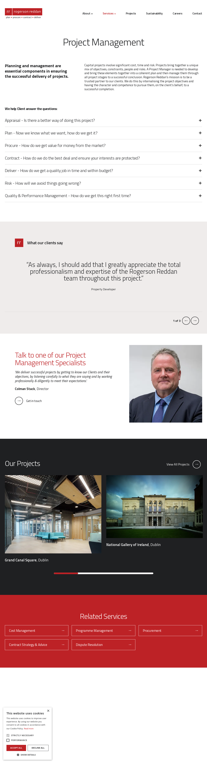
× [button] (48, 711)
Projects (131, 13)
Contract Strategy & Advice (36, 644)
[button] (27, 755)
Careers (177, 13)
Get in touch (28, 401)
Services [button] (109, 13)
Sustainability (154, 13)
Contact (197, 13)
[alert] (27, 733)
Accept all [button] (16, 747)
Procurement (170, 630)
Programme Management (103, 630)
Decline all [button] (38, 747)
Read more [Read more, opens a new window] (28, 728)
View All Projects (184, 464)
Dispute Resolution (103, 644)
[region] (103, 519)
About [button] (87, 13)
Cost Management (36, 630)
